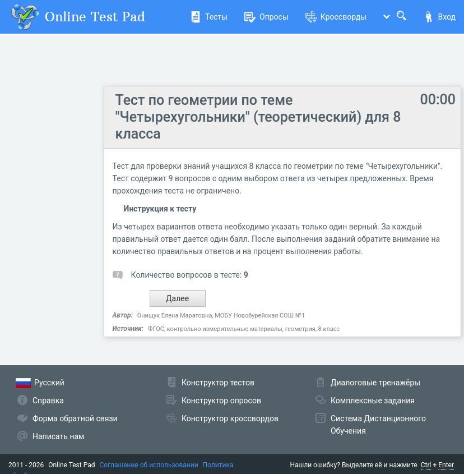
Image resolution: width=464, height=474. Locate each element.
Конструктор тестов (218, 382)
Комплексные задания (373, 400)
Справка (48, 400)
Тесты (209, 16)
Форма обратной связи (75, 418)
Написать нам (58, 436)
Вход (439, 16)
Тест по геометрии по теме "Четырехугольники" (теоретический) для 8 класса (258, 117)
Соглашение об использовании (149, 465)
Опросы (266, 16)
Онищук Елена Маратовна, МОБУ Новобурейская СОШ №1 (221, 315)
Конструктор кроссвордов (230, 418)
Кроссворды (335, 16)
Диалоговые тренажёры (375, 382)
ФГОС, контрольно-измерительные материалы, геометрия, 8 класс (244, 329)
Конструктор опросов (221, 400)
